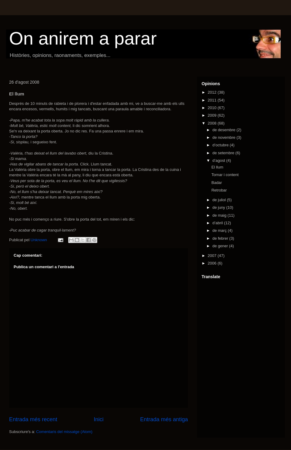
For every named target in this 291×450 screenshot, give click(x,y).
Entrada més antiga (164, 419)
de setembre (224, 153)
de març (220, 230)
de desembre (224, 130)
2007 (213, 255)
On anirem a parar (83, 38)
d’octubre (221, 145)
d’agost (219, 160)
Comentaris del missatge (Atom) (64, 431)
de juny (219, 207)
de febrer (220, 238)
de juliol (219, 200)
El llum (217, 167)
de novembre (224, 137)
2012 (213, 92)
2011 (213, 100)
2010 (213, 107)
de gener (220, 246)
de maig (220, 215)
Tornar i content (225, 174)
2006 (213, 263)
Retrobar (219, 190)
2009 (213, 115)
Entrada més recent (33, 419)
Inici (98, 419)
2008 (213, 123)
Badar (216, 182)
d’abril (218, 223)
